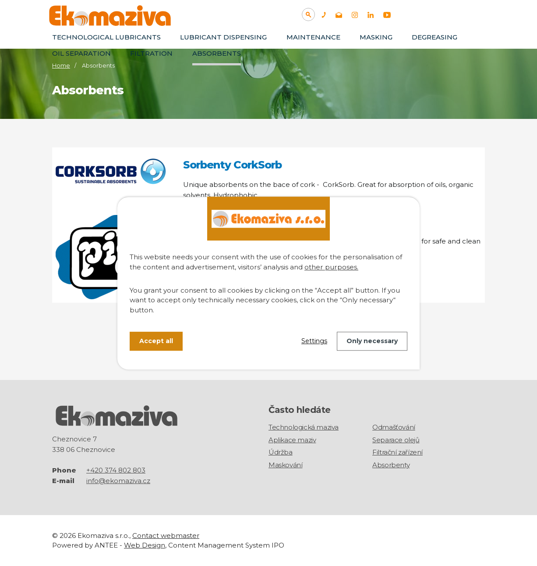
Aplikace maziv (292, 440)
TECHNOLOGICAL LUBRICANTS (106, 37)
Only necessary (372, 341)
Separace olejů (395, 440)
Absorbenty (391, 465)
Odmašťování (393, 427)
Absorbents (216, 53)
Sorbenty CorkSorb (232, 164)
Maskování (285, 465)
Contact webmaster (165, 535)
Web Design (144, 545)
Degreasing (434, 37)
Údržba (280, 452)
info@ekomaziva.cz (118, 480)
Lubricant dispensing (223, 37)
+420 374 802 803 (115, 470)
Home (61, 65)
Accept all (156, 341)
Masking (376, 37)
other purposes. (331, 267)
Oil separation (81, 53)
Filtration (151, 53)
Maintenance (313, 37)
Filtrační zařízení (397, 452)
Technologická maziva (303, 427)
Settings (314, 341)
